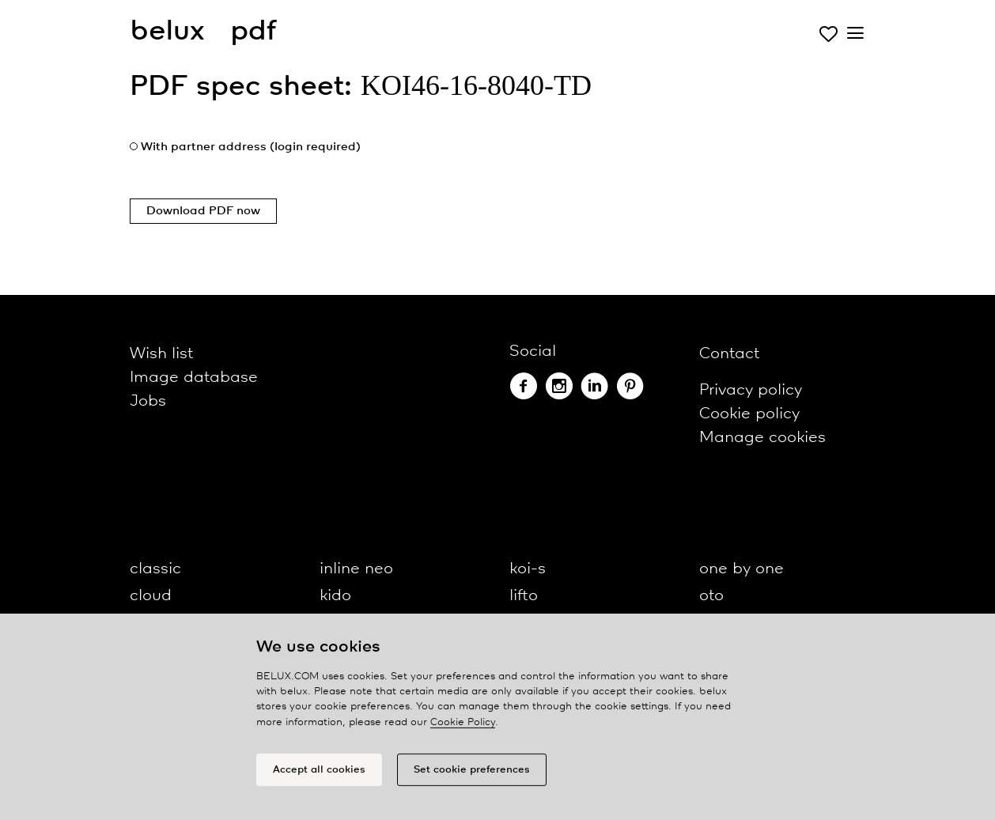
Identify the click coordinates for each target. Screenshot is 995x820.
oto (711, 595)
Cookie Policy (462, 726)
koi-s (527, 568)
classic (155, 568)
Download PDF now (203, 211)
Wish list (161, 353)
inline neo (356, 568)
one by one (741, 568)
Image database (194, 377)
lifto (523, 595)
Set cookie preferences (472, 774)
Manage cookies (762, 437)
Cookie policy (749, 413)
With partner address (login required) (251, 147)
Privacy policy (750, 390)
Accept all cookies (319, 774)
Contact (729, 353)
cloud (151, 595)
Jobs (148, 401)
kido (335, 595)
